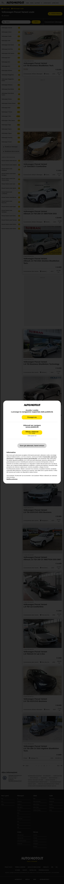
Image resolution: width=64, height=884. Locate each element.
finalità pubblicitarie (24, 465)
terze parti (32, 460)
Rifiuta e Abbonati (32, 432)
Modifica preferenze (11, 479)
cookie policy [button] (53, 458)
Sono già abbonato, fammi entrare (32, 445)
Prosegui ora (32, 417)
